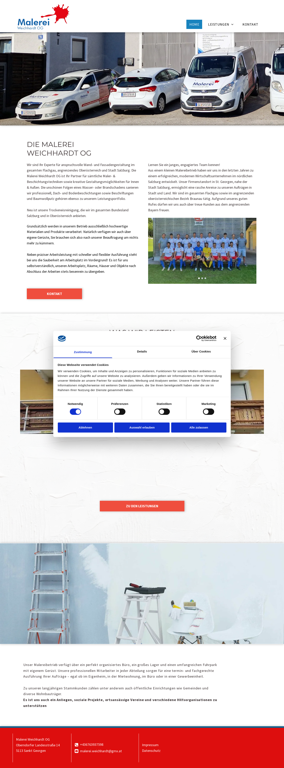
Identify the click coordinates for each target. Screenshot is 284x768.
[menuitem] (195, 24)
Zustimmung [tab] (83, 352)
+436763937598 (91, 744)
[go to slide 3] (205, 278)
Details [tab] (142, 351)
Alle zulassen (198, 427)
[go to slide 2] (202, 278)
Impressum (150, 745)
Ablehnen (85, 427)
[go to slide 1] (199, 278)
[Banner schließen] (225, 338)
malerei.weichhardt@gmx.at (101, 751)
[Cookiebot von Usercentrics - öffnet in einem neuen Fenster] (199, 338)
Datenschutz (151, 750)
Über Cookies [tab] (201, 351)
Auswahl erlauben (142, 427)
